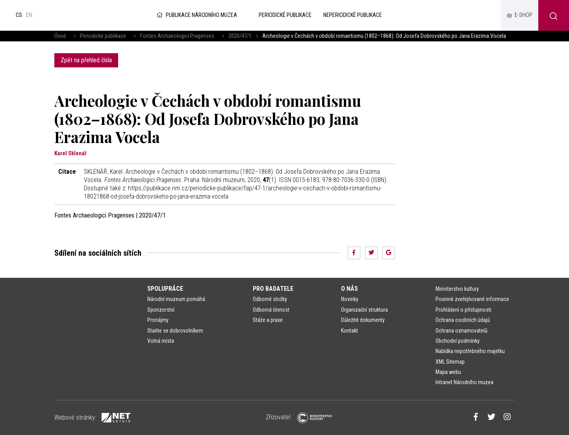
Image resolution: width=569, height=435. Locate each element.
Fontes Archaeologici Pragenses (177, 36)
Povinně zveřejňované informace (472, 299)
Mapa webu (448, 372)
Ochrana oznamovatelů (461, 330)
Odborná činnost (271, 310)
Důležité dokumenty (363, 320)
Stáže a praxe (268, 320)
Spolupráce (165, 288)
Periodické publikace (103, 36)
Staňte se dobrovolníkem (175, 330)
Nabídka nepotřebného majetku (470, 351)
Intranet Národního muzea (464, 382)
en (29, 15)
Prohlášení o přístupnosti (463, 310)
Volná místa (160, 341)
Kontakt (349, 330)
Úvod (60, 36)
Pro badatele (273, 288)
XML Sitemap (450, 362)
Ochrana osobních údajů (463, 320)
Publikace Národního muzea (196, 15)
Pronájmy (158, 320)
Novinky (349, 299)
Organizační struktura (364, 310)
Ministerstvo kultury (457, 289)
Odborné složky (270, 299)
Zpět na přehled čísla (86, 60)
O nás (349, 288)
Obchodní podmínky (458, 341)
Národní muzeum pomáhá (176, 299)
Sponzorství (160, 310)
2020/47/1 (240, 36)
